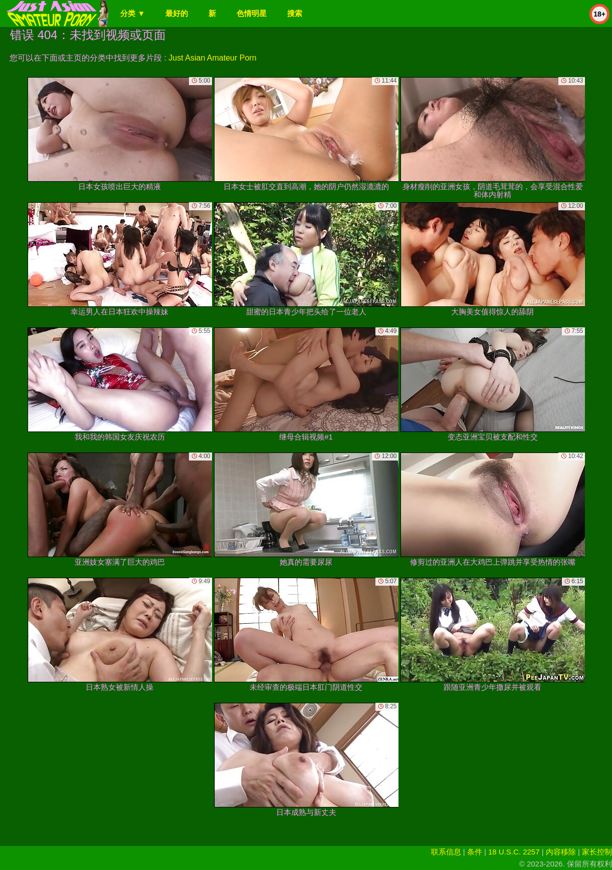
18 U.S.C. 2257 (514, 851)
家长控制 (597, 851)
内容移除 (561, 851)
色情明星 (252, 13)
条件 (474, 851)
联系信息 (446, 851)
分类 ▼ (132, 13)
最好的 (176, 13)
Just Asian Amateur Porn (212, 58)
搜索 (294, 13)
